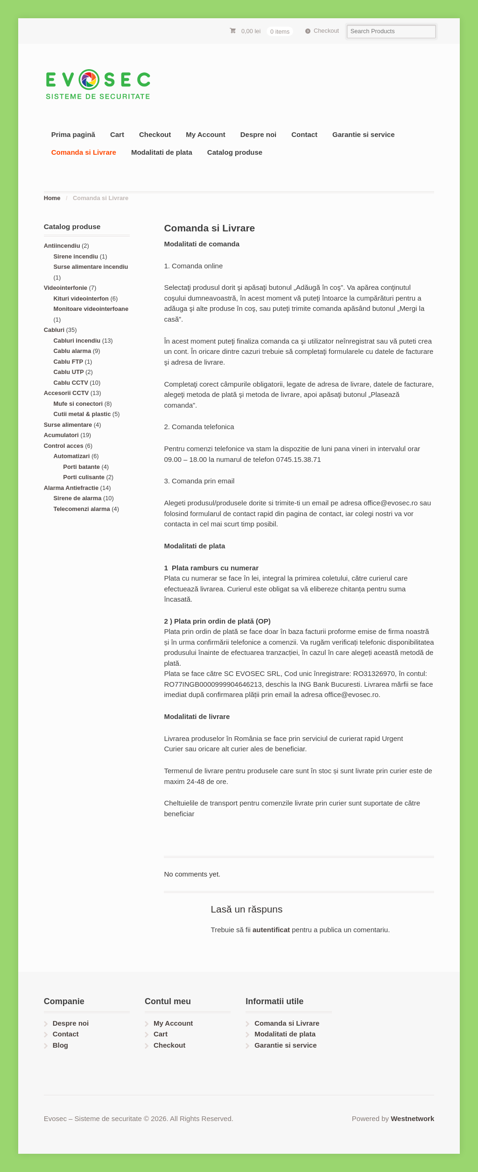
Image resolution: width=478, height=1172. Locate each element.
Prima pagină (73, 134)
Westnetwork (412, 1118)
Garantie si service (363, 134)
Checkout (326, 30)
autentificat (271, 930)
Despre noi (258, 134)
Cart (117, 134)
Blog (60, 1045)
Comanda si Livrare (83, 152)
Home (52, 197)
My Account (205, 134)
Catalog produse (234, 152)
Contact (304, 134)
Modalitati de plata (161, 152)
